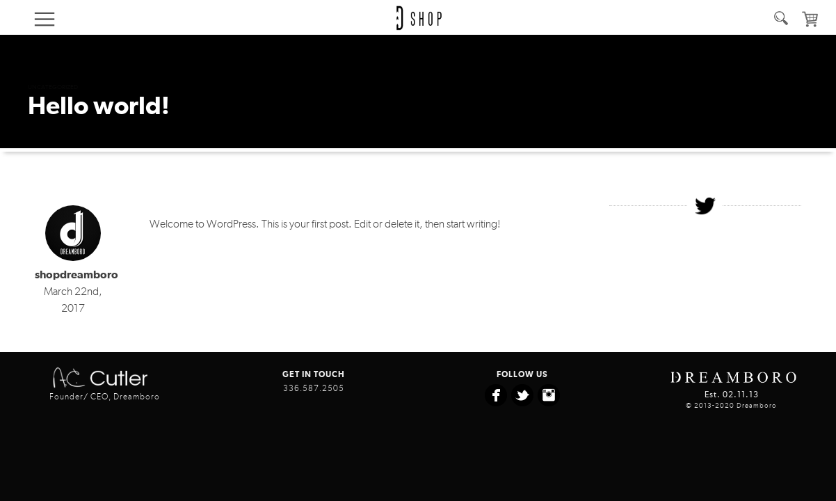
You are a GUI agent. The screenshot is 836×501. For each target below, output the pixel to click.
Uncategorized (53, 87)
